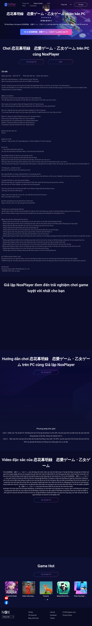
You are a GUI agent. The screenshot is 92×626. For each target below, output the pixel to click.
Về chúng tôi (32, 615)
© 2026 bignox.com (69, 612)
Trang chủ (25, 3)
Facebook (33, 6)
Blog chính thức (33, 618)
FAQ (48, 3)
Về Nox (30, 612)
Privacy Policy (67, 615)
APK (60, 62)
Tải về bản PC (31, 62)
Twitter (52, 618)
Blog (23, 6)
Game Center (38, 3)
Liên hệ (52, 612)
